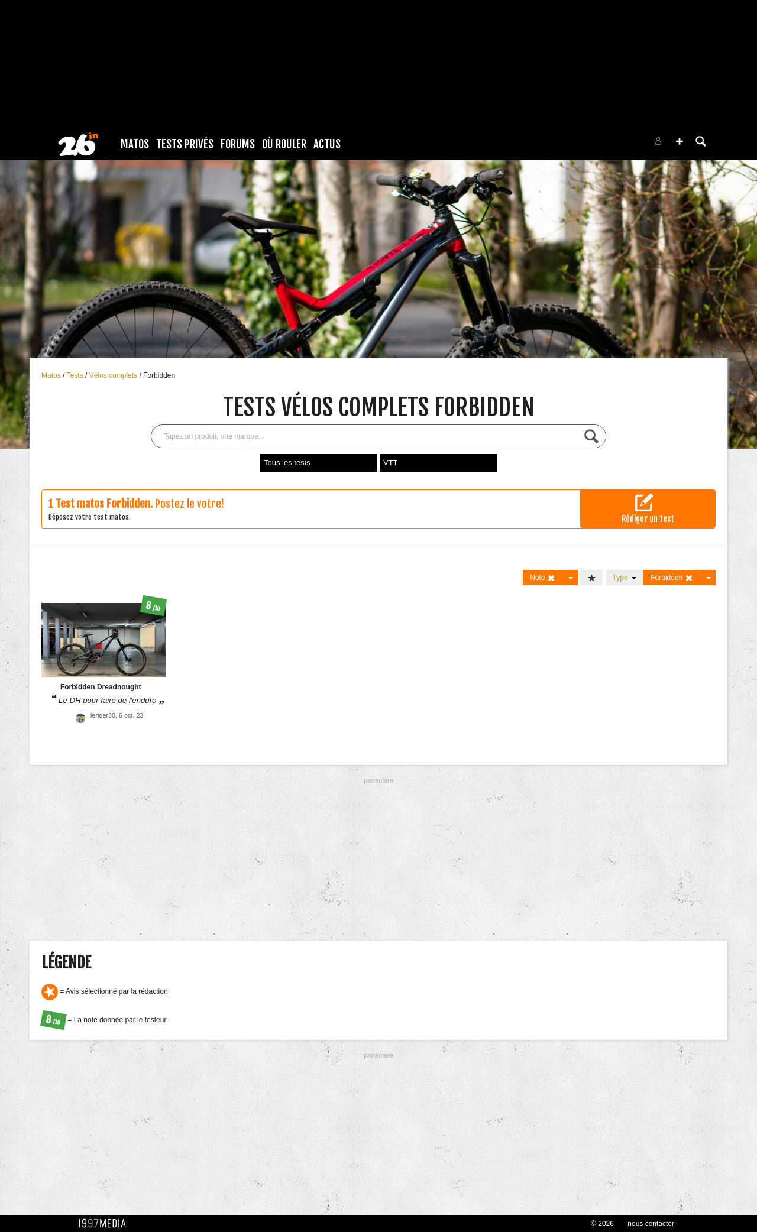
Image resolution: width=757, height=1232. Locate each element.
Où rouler (284, 144)
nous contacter (650, 1224)
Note (542, 577)
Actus (327, 144)
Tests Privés (184, 144)
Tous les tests (287, 462)
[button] (679, 141)
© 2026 (602, 1224)
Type (625, 577)
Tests (76, 375)
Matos (135, 144)
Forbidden (159, 375)
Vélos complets (114, 375)
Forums (238, 144)
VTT (390, 462)
